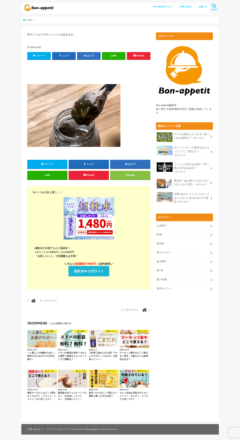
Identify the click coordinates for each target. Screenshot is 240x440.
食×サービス (164, 252)
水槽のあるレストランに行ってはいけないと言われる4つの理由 (183, 197)
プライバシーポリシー (57, 429)
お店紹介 (162, 225)
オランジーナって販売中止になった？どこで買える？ (183, 151)
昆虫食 (160, 243)
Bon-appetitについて (163, 6)
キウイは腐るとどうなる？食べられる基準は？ (183, 137)
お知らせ (203, 6)
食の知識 (162, 279)
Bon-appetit (91, 429)
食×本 (160, 270)
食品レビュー (164, 288)
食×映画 (161, 261)
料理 (159, 234)
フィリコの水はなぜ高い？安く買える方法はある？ (183, 167)
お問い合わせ (186, 6)
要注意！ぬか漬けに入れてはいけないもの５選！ (183, 183)
